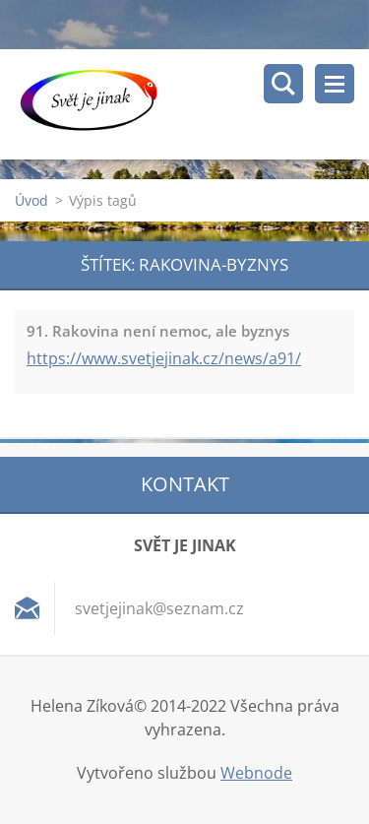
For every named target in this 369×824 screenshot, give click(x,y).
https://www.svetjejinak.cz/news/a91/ (164, 358)
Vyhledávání (283, 83)
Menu (334, 83)
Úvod (31, 200)
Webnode (256, 773)
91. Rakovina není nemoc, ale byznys (158, 331)
